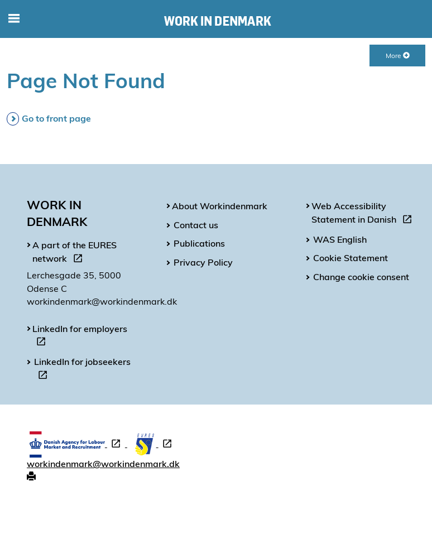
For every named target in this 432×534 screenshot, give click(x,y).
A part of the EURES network (74, 253)
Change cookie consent (361, 276)
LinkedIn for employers (79, 337)
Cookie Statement (350, 257)
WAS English (340, 239)
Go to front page (56, 118)
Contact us (196, 224)
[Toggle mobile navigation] (14, 19)
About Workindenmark (219, 205)
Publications (199, 243)
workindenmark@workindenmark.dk (103, 463)
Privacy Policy (203, 262)
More (398, 55)
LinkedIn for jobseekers (82, 370)
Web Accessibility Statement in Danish (363, 214)
